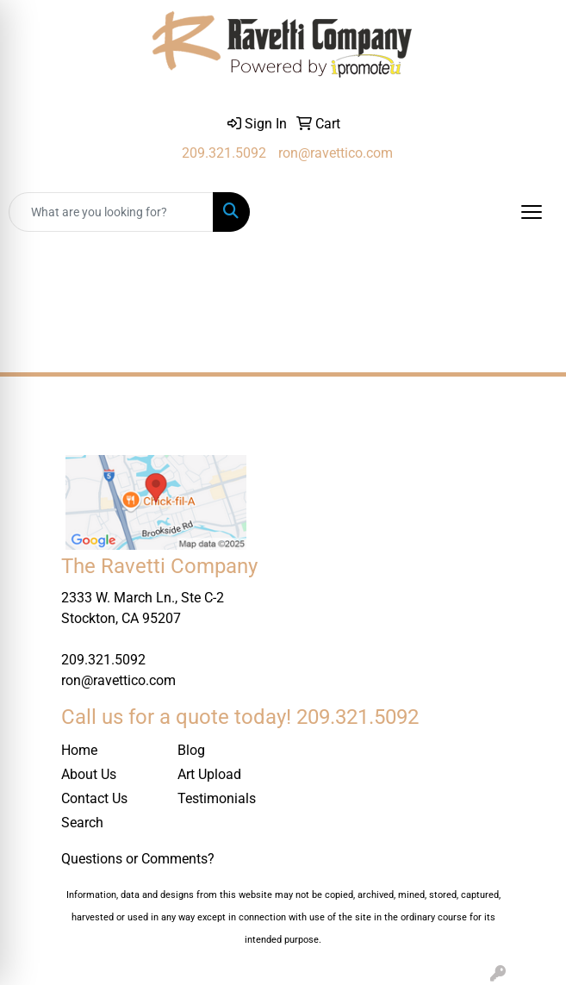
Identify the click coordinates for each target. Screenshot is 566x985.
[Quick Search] (111, 212)
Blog (191, 750)
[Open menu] (531, 212)
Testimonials (216, 798)
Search (82, 822)
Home (79, 750)
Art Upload (209, 774)
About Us (88, 774)
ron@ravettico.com (335, 153)
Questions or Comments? (138, 859)
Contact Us (94, 798)
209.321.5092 (224, 153)
